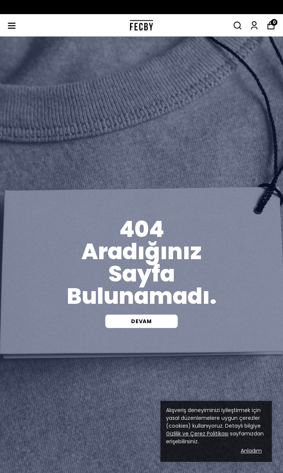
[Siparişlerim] (254, 25)
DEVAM (141, 321)
